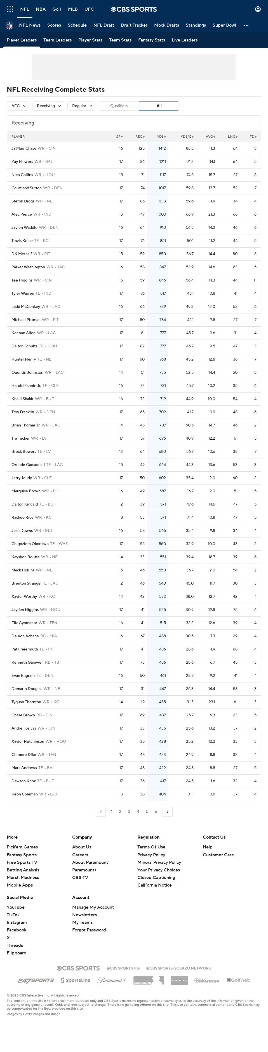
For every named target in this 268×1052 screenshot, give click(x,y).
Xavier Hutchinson (27, 741)
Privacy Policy (151, 855)
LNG (233, 137)
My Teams (82, 922)
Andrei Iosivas (23, 728)
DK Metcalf (21, 254)
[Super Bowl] (224, 25)
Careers (80, 855)
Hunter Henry (23, 359)
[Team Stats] (120, 40)
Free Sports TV (22, 862)
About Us (81, 847)
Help (208, 847)
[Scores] (54, 25)
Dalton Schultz (24, 346)
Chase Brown (23, 715)
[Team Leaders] (57, 40)
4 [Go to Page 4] (138, 811)
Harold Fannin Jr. (26, 385)
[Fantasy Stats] (151, 40)
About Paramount (90, 862)
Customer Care (218, 855)
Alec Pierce (21, 214)
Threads (15, 945)
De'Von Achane (25, 636)
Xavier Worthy (24, 596)
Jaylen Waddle (24, 227)
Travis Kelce (22, 240)
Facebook (16, 930)
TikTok (13, 915)
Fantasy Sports (22, 855)
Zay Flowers (22, 161)
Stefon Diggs (22, 201)
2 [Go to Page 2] (120, 811)
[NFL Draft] (103, 25)
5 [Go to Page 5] (147, 811)
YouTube (16, 907)
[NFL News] (30, 25)
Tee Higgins (21, 280)
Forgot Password (89, 930)
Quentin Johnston (27, 372)
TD (253, 137)
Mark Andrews (24, 767)
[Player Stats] (90, 40)
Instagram (17, 922)
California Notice (154, 885)
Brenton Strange (26, 583)
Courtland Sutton (26, 188)
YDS (161, 137)
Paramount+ (84, 870)
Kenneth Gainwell (27, 662)
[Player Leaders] (21, 40)
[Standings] (195, 25)
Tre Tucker (20, 438)
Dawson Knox (23, 781)
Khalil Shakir (22, 399)
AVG (210, 137)
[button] (246, 25)
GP (119, 137)
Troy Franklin (22, 412)
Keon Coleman (24, 794)
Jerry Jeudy (21, 478)
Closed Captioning (156, 877)
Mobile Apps (20, 885)
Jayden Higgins (25, 609)
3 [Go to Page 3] (129, 811)
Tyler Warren (22, 293)
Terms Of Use (151, 847)
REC (140, 137)
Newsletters (84, 915)
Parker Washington (28, 267)
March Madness (23, 877)
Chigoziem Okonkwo (30, 543)
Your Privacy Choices (158, 870)
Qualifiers (119, 106)
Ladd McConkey (25, 306)
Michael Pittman (26, 319)
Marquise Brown (26, 491)
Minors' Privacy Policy (159, 862)
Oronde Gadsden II (28, 464)
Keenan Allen (23, 333)
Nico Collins (22, 174)
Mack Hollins (22, 570)
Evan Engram (23, 675)
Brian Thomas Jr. (25, 425)
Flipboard (17, 953)
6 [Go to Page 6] (156, 811)
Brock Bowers (23, 451)
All (159, 106)
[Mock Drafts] (166, 25)
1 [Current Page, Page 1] (111, 811)
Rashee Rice (22, 517)
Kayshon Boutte (25, 557)
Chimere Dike (23, 754)
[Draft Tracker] (134, 25)
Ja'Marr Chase (23, 148)
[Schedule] (77, 25)
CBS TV (80, 877)
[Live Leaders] (184, 40)
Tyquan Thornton (26, 702)
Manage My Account (93, 907)
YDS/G (187, 137)
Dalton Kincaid (24, 504)
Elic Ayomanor (24, 623)
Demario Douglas (26, 688)
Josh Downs (22, 530)
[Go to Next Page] (168, 812)
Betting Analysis (23, 870)
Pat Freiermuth (24, 649)
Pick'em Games (22, 847)
